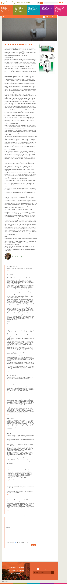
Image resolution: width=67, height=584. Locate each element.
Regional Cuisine (18, 10)
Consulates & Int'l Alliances (5, 11)
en (38, 2)
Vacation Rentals (58, 10)
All (26, 542)
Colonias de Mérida (59, 11)
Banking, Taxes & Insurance (45, 10)
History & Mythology (19, 11)
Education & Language (32, 11)
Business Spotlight (32, 9)
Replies (21, 542)
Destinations (17, 9)
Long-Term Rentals (59, 12)
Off (16, 542)
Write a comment (31, 264)
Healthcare (3, 9)
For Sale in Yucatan (59, 8)
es (41, 2)
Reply (8, 270)
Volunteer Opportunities (33, 10)
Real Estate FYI (58, 9)
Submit (33, 545)
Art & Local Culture (19, 8)
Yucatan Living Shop (5, 12)
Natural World (17, 12)
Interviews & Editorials (32, 8)
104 (22, 45)
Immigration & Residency (47, 8)
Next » (35, 515)
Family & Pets (4, 8)
